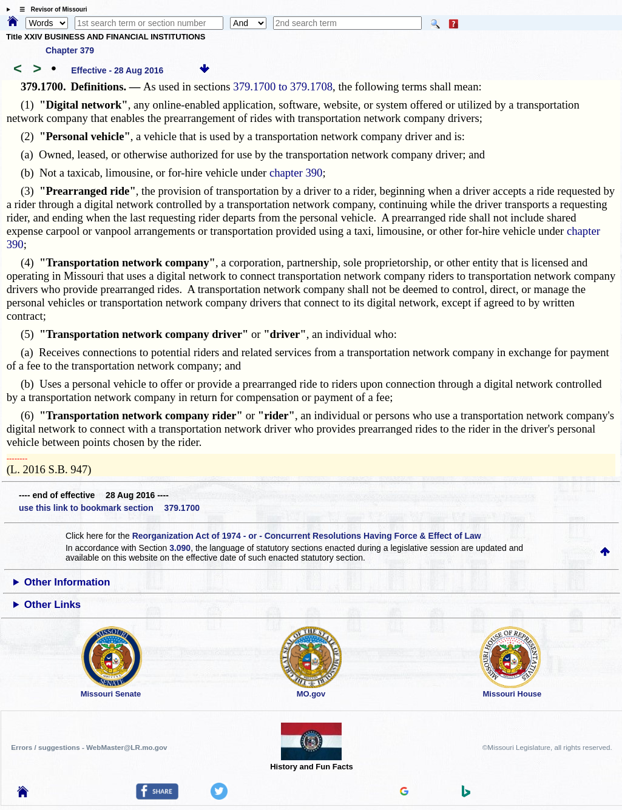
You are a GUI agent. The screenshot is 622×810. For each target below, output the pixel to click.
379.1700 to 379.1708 (283, 86)
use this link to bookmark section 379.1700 (109, 508)
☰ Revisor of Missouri (50, 9)
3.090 (180, 548)
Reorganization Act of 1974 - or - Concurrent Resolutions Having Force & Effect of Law (306, 536)
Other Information (67, 582)
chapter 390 (296, 172)
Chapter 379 (70, 50)
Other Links (52, 604)
